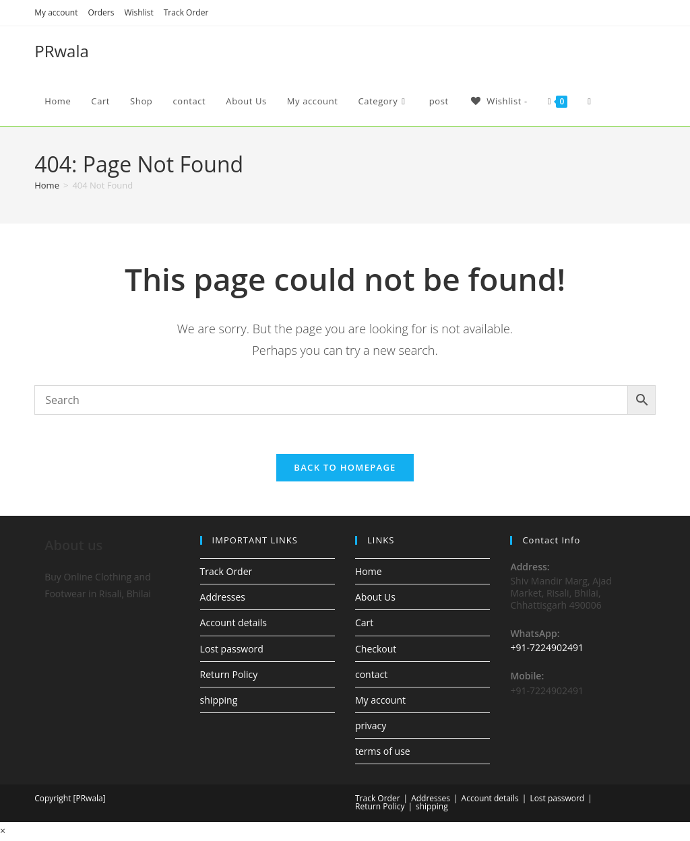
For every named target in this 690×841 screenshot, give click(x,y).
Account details (233, 624)
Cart (364, 624)
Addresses (222, 599)
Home (368, 573)
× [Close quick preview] (2, 832)
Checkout (375, 650)
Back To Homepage (345, 469)
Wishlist (138, 12)
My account (55, 12)
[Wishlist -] (498, 101)
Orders (101, 12)
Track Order (186, 12)
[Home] (46, 185)
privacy (370, 727)
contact (371, 675)
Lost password (231, 650)
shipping (219, 702)
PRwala (61, 51)
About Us (375, 599)
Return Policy (229, 675)
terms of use (382, 753)
